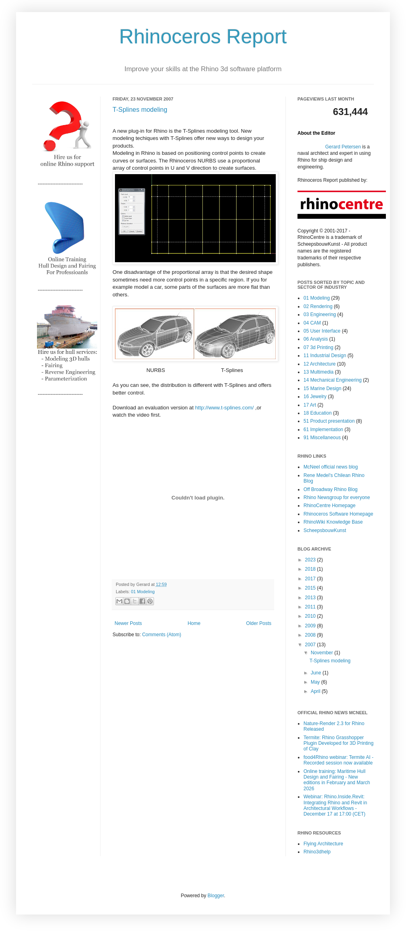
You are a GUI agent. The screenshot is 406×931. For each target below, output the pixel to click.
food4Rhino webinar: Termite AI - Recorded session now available (338, 760)
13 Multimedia (318, 372)
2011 (311, 607)
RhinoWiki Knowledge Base (333, 522)
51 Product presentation (329, 421)
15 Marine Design (322, 388)
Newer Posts (128, 623)
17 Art (309, 405)
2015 (311, 588)
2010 (311, 616)
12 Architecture (319, 364)
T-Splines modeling (140, 109)
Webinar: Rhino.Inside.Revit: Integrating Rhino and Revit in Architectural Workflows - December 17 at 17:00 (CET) (335, 805)
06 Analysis (315, 339)
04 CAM (312, 323)
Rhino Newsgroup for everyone (336, 497)
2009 (311, 626)
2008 (311, 635)
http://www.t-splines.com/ (224, 408)
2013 (311, 597)
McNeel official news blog (330, 467)
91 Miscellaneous (322, 437)
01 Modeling (143, 591)
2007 (311, 644)
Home (194, 623)
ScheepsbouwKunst (324, 530)
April (316, 691)
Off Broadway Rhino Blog (330, 489)
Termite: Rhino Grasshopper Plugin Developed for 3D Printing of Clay (338, 743)
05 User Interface (321, 331)
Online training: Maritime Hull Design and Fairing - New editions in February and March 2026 (336, 780)
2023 (311, 560)
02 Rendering (317, 306)
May (316, 682)
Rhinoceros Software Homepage (338, 514)
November (322, 653)
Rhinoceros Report (203, 36)
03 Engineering (319, 314)
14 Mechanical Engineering (332, 380)
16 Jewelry (314, 396)
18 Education (317, 413)
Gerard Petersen (343, 147)
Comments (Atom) (161, 634)
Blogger (215, 895)
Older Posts (258, 623)
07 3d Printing (318, 347)
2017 (311, 579)
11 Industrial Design (324, 355)
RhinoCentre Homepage (329, 505)
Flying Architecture (323, 844)
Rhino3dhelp (316, 852)
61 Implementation (323, 429)
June (316, 673)
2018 (311, 569)
